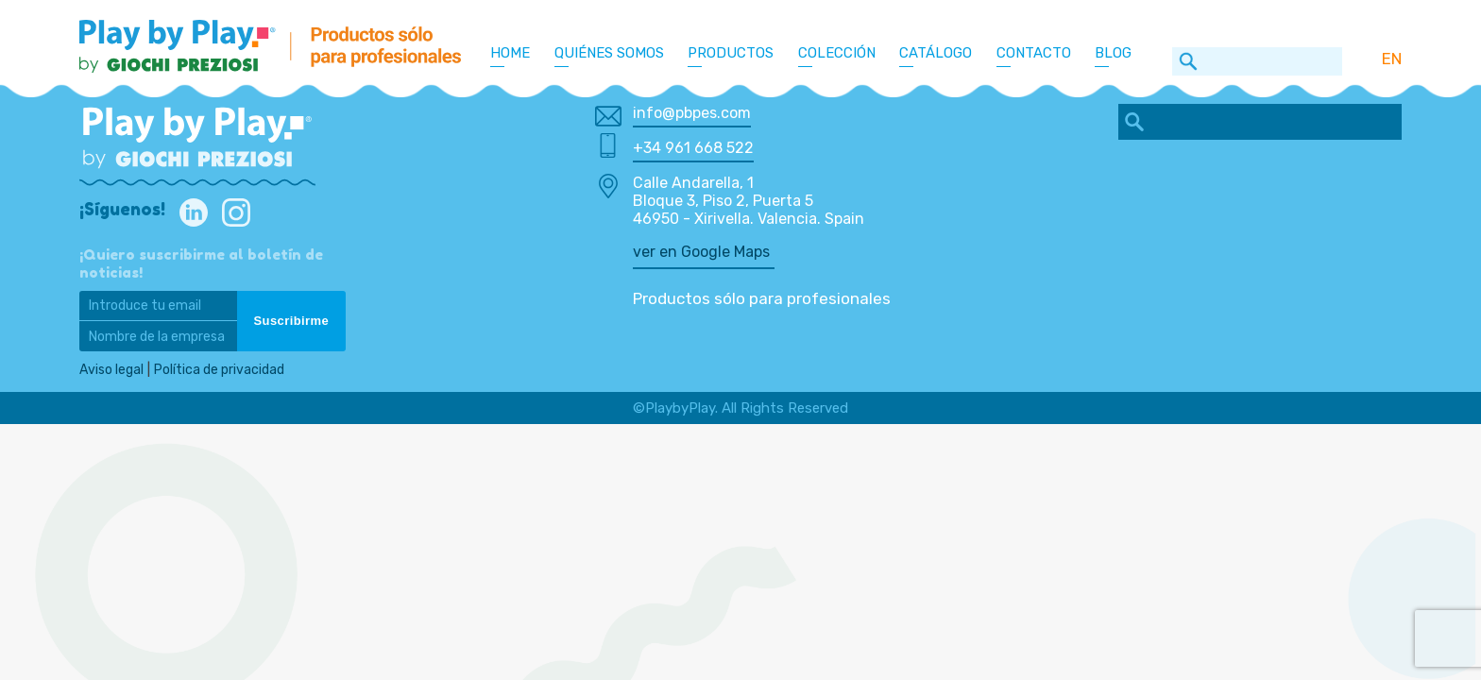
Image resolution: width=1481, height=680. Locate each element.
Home (510, 52)
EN (1392, 58)
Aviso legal (113, 369)
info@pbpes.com (692, 113)
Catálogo (935, 52)
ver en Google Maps (701, 252)
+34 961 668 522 (693, 148)
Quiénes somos (609, 52)
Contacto (1033, 52)
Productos (731, 52)
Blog (1113, 52)
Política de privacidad (226, 369)
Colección (837, 52)
